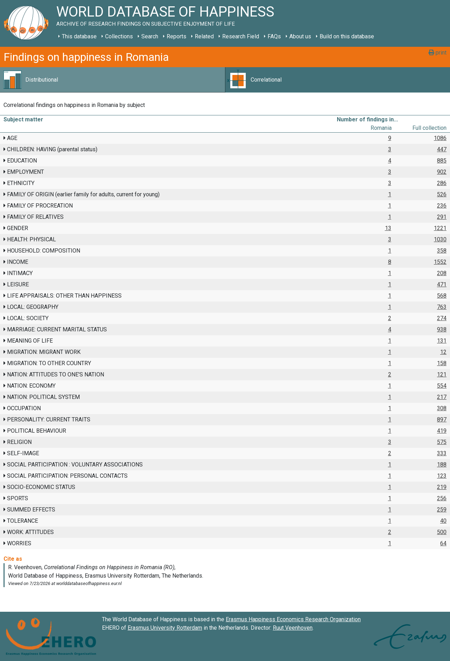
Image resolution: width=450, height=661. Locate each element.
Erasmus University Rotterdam (165, 627)
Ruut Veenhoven (293, 627)
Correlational (266, 79)
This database (79, 36)
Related (204, 36)
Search (149, 36)
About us (300, 36)
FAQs (274, 36)
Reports (176, 36)
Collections (119, 36)
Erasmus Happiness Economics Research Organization (293, 619)
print (437, 52)
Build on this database (347, 36)
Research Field (240, 36)
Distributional (41, 79)
